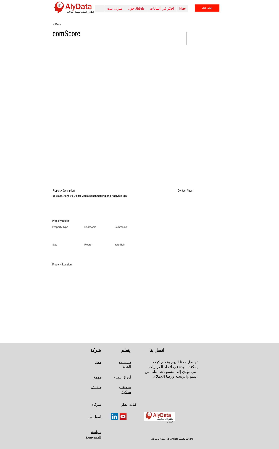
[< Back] (65, 24)
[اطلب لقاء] (207, 8)
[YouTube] (123, 416)
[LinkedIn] (114, 416)
